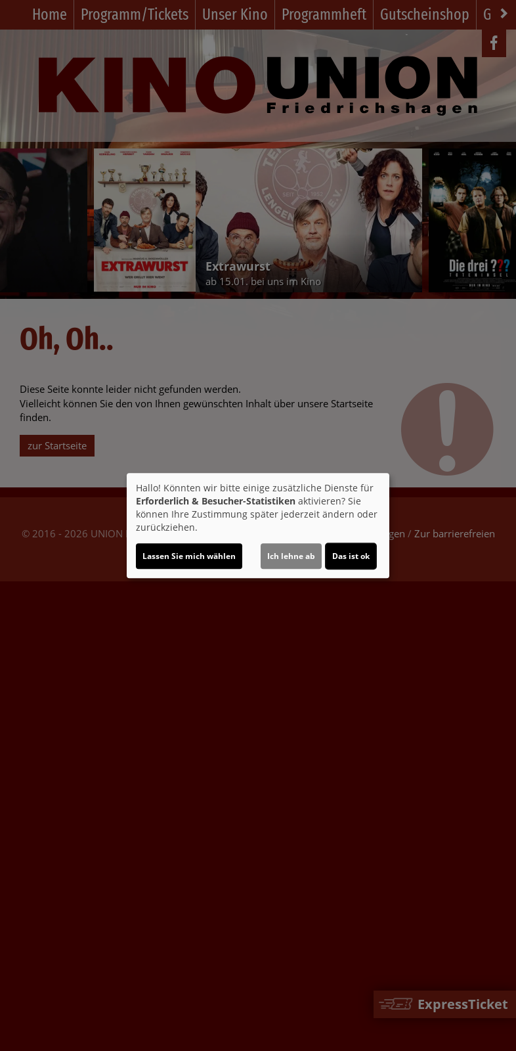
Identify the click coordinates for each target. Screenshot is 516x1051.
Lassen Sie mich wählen (189, 556)
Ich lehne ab (291, 556)
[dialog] (258, 525)
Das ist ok (351, 556)
